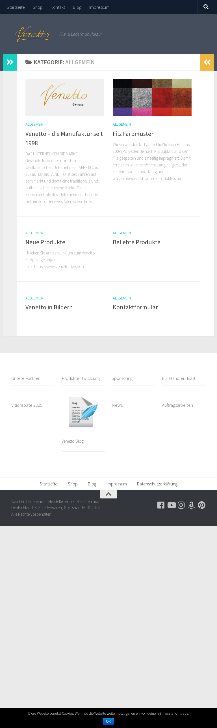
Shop (38, 7)
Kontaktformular (135, 307)
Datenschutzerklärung (157, 484)
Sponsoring (122, 378)
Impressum (99, 7)
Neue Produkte (45, 242)
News (117, 405)
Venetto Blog (73, 441)
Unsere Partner (25, 378)
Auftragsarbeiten (177, 405)
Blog (77, 7)
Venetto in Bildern (49, 307)
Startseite (16, 7)
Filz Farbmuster (133, 134)
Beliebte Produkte (136, 242)
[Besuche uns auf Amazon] (192, 505)
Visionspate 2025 (26, 405)
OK (108, 721)
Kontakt (58, 7)
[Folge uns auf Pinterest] (202, 505)
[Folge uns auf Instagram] (181, 505)
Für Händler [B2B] (179, 378)
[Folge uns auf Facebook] (161, 505)
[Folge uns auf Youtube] (171, 505)
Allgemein (34, 124)
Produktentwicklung (81, 378)
